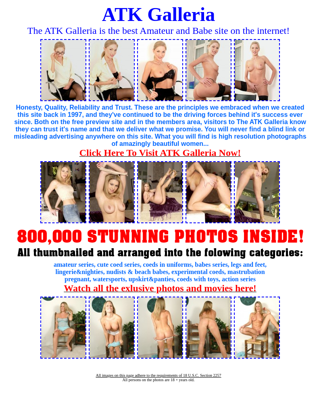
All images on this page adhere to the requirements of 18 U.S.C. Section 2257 (158, 375)
